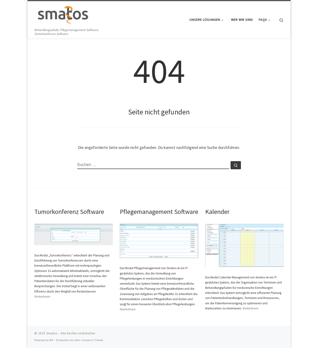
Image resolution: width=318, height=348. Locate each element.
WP (51, 340)
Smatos (51, 333)
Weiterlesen (42, 297)
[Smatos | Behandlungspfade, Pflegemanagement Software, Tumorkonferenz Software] (63, 14)
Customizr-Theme (92, 340)
